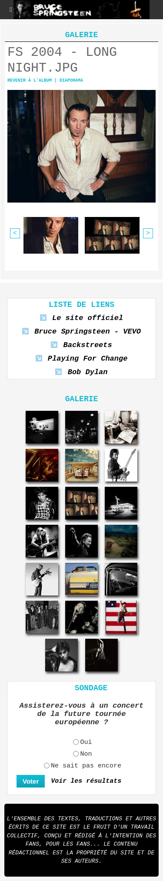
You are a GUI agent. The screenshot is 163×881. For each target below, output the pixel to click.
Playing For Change (88, 358)
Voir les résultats (86, 781)
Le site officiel (87, 318)
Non (86, 754)
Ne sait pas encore (86, 766)
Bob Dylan (88, 372)
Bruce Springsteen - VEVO (87, 331)
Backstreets (87, 345)
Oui (86, 742)
